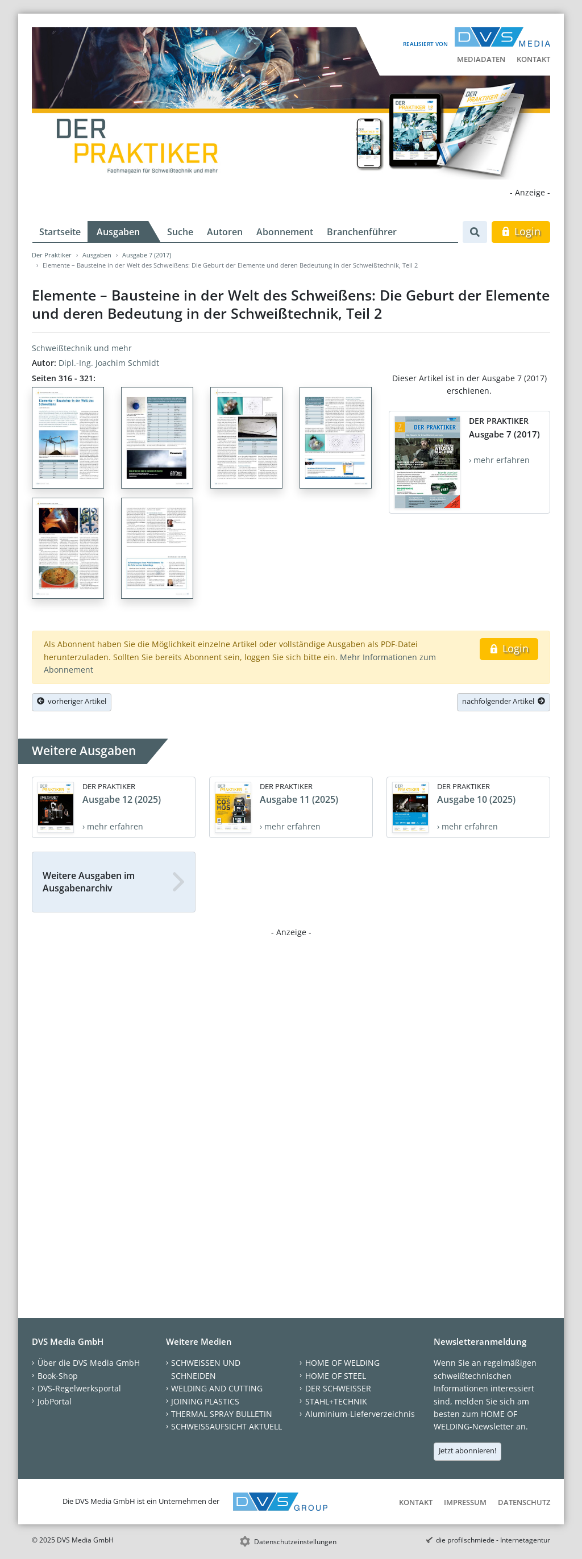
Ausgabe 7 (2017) (146, 255)
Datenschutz (524, 1502)
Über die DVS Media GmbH (89, 1362)
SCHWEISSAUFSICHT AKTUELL (226, 1426)
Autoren (225, 232)
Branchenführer (362, 232)
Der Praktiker (52, 255)
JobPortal (55, 1401)
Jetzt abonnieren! (467, 1450)
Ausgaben (118, 232)
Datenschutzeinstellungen (295, 1542)
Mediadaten (481, 59)
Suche (180, 232)
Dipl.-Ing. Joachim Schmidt (109, 362)
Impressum (465, 1502)
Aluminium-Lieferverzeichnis (360, 1413)
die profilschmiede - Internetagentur (493, 1540)
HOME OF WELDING (342, 1362)
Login (521, 231)
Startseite (60, 232)
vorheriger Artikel (71, 701)
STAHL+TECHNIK (336, 1401)
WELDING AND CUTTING (217, 1388)
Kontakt (533, 59)
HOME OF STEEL (335, 1375)
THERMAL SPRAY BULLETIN (221, 1413)
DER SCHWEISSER (338, 1388)
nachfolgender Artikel (503, 701)
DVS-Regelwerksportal (79, 1388)
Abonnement (284, 232)
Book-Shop (58, 1375)
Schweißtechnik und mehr (82, 348)
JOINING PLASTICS (205, 1401)
